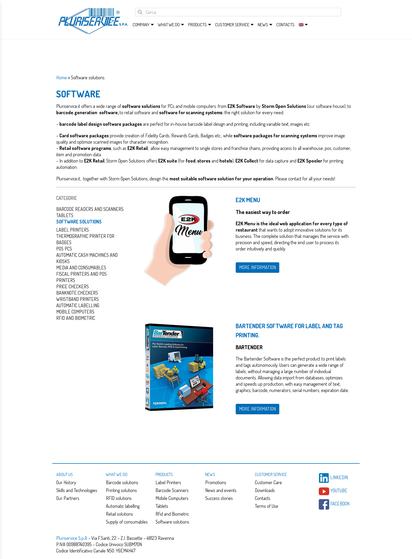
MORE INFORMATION (257, 267)
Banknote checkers (77, 293)
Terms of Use (266, 506)
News (263, 24)
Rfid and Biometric (75, 318)
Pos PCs (64, 249)
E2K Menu (248, 199)
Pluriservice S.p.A (72, 538)
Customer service (232, 24)
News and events (220, 490)
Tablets (64, 215)
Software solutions (79, 221)
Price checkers (72, 286)
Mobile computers (75, 312)
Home (61, 77)
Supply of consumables (127, 522)
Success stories (219, 498)
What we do (169, 24)
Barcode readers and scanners (89, 209)
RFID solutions (119, 498)
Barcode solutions (122, 482)
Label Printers (72, 230)
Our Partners (67, 498)
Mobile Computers (172, 498)
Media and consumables (81, 267)
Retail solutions (119, 514)
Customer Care (268, 482)
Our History (66, 482)
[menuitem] (301, 25)
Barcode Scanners (172, 490)
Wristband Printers (77, 299)
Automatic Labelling (77, 305)
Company (141, 24)
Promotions (215, 482)
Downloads (265, 490)
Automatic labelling (123, 506)
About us (64, 474)
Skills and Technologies (76, 490)
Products (197, 24)
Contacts (285, 24)
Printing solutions (121, 490)
